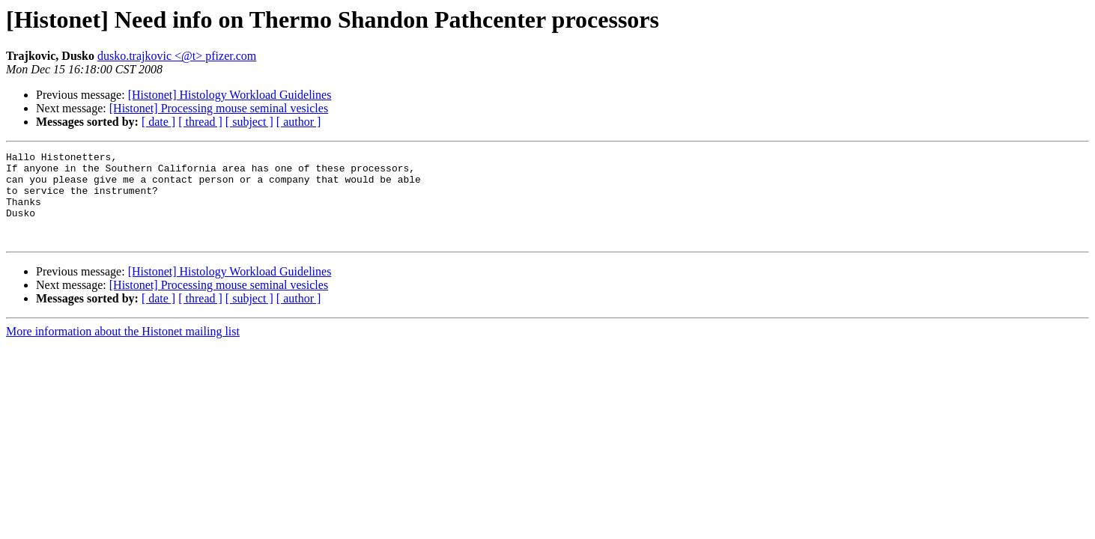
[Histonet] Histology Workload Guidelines (230, 94)
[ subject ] (249, 121)
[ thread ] (200, 121)
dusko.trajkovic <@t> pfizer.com (176, 55)
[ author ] (298, 121)
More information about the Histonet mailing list (123, 349)
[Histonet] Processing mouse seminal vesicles (218, 108)
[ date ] (158, 121)
